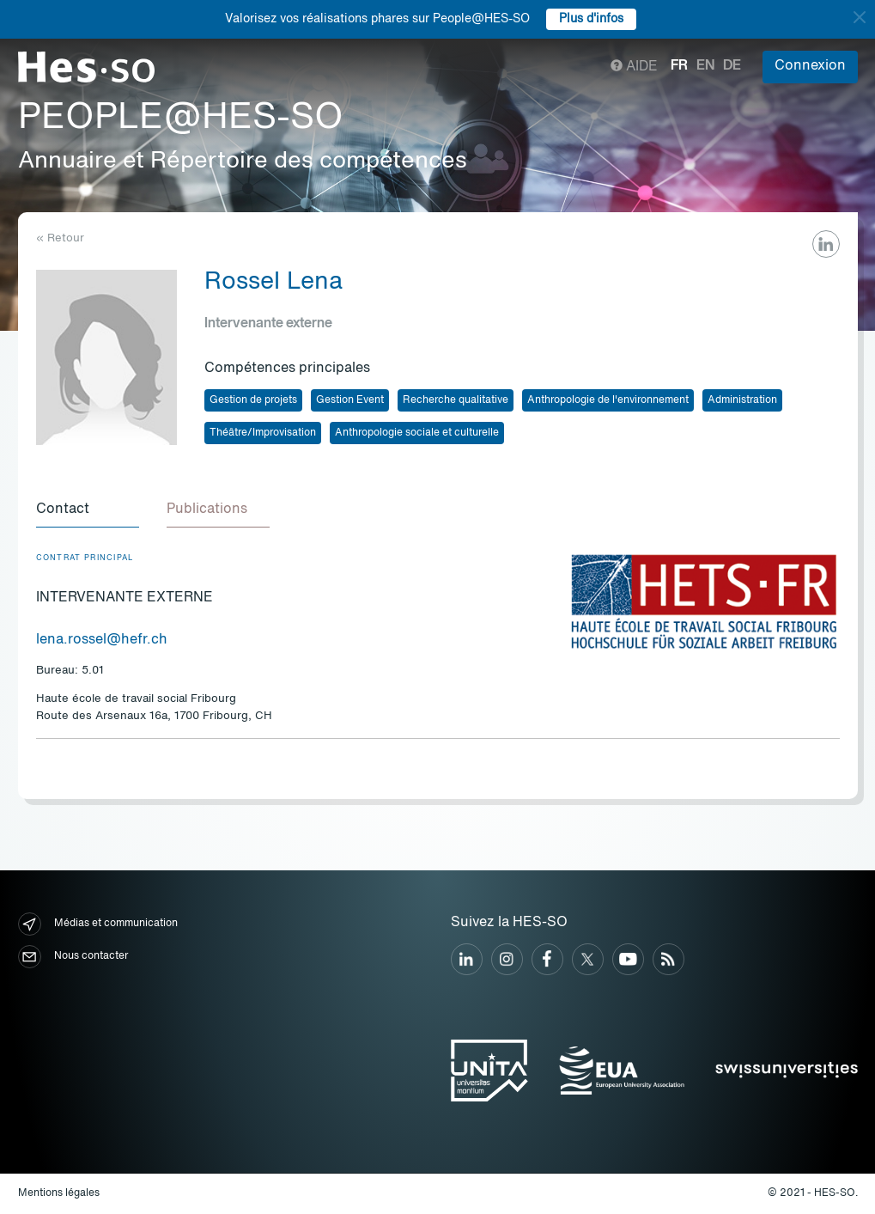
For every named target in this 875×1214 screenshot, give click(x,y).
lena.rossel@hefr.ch (101, 640)
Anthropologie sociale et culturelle (417, 433)
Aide (634, 67)
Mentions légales (59, 1193)
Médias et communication (98, 924)
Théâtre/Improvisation (263, 433)
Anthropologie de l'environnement (608, 400)
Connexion (810, 66)
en (705, 66)
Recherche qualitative (455, 400)
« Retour (60, 238)
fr (679, 66)
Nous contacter (73, 956)
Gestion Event (350, 400)
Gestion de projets (253, 400)
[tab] (87, 510)
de (732, 66)
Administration (742, 400)
